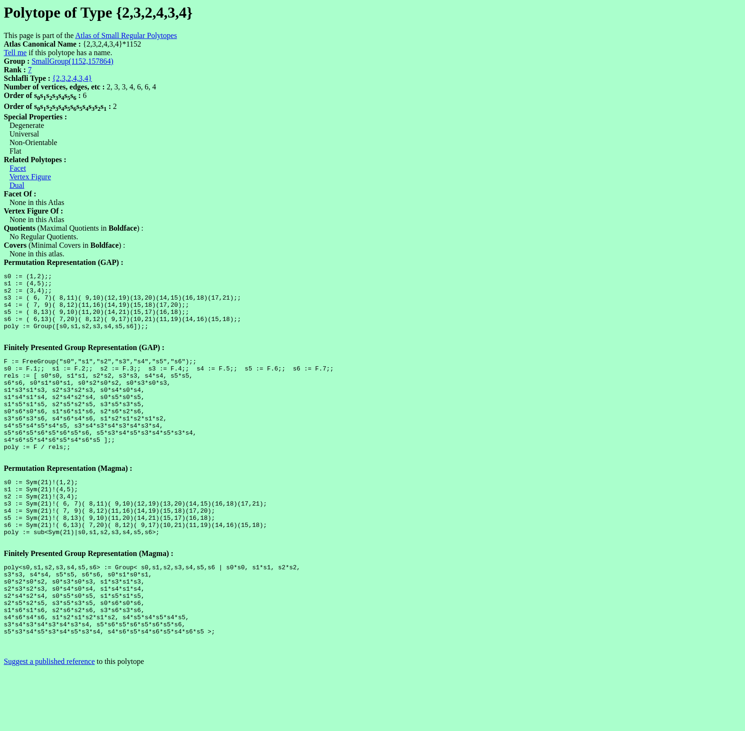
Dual (17, 185)
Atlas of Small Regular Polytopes (126, 35)
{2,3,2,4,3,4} (72, 78)
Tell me (15, 53)
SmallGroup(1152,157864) (72, 61)
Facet (18, 168)
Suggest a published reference (49, 723)
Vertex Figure (30, 177)
